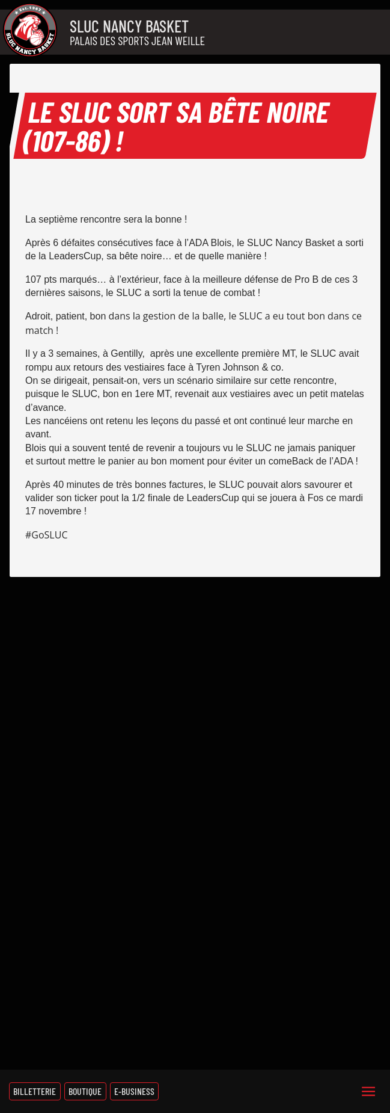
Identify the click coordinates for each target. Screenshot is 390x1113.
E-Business (134, 1091)
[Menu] (368, 1091)
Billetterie (34, 1091)
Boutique (85, 1091)
